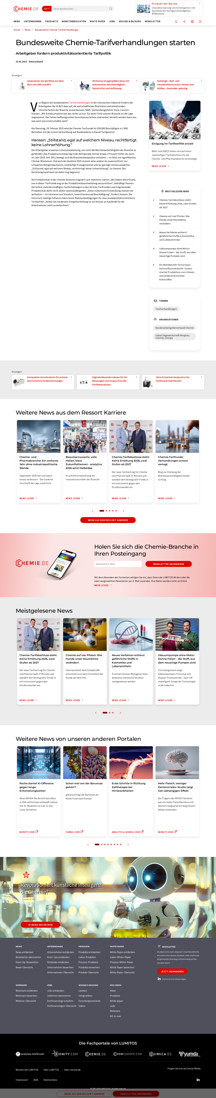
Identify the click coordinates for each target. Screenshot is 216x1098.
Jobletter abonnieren (59, 995)
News (113, 990)
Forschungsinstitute (90, 1000)
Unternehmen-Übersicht (60, 972)
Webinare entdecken (27, 990)
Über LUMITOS (51, 1069)
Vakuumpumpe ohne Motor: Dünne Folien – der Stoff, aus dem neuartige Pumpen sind (177, 252)
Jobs (112, 1005)
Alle (46, 8)
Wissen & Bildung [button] (130, 21)
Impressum (22, 1079)
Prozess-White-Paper (121, 962)
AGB (35, 1079)
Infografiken (85, 995)
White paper (116, 1000)
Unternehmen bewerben (60, 967)
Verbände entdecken (58, 962)
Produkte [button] (51, 21)
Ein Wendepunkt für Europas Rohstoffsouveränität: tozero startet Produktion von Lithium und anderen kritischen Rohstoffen (176, 272)
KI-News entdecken (40, 924)
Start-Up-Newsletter (27, 962)
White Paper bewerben (122, 967)
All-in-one (115, 1016)
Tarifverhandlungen (79, 102)
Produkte (115, 995)
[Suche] (111, 9)
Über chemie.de (72, 1069)
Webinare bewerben (26, 995)
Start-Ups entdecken (58, 957)
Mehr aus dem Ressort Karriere (108, 520)
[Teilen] (184, 22)
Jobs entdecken (55, 990)
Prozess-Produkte (88, 962)
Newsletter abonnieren (168, 564)
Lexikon (83, 990)
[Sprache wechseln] (192, 22)
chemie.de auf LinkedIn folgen (171, 979)
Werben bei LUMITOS (27, 1069)
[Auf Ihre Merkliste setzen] (176, 22)
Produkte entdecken (89, 952)
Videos (82, 1005)
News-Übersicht (24, 967)
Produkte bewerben (89, 967)
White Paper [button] (97, 21)
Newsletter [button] (152, 21)
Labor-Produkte (87, 957)
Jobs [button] (112, 21)
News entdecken (24, 952)
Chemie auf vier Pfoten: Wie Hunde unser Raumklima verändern (174, 220)
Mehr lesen (103, 585)
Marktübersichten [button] (74, 21)
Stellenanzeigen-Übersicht (61, 1005)
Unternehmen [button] (32, 21)
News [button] (17, 21)
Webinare (115, 1010)
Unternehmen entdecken (60, 952)
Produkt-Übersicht (89, 972)
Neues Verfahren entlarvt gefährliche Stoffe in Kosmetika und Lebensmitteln (176, 236)
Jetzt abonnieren (172, 971)
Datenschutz (50, 1079)
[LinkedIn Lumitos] (198, 1079)
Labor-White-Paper (120, 957)
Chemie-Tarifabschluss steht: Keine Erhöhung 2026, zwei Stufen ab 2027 (177, 203)
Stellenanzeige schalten (60, 1000)
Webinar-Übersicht (26, 1000)
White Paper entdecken (122, 952)
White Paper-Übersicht (122, 972)
